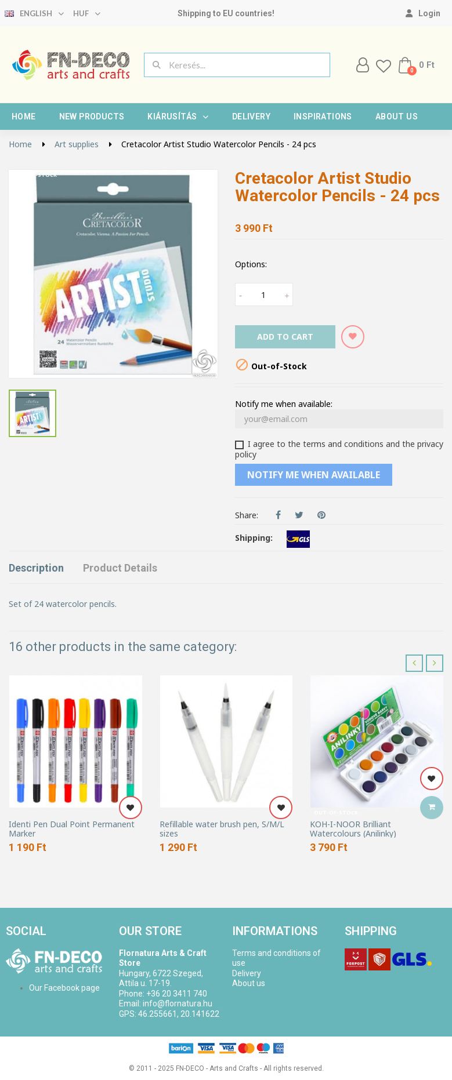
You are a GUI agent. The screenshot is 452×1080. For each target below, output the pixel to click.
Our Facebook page (64, 987)
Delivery (251, 116)
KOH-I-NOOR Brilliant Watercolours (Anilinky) (353, 829)
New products (92, 116)
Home (24, 116)
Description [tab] (36, 568)
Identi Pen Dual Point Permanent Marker (72, 829)
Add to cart (285, 336)
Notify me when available (313, 474)
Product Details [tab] (120, 568)
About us (396, 116)
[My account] (423, 13)
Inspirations (323, 116)
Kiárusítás (177, 116)
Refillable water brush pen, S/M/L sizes (222, 829)
